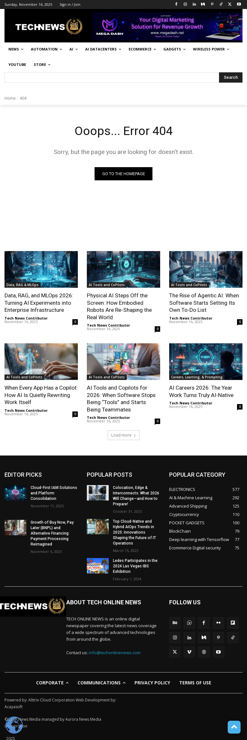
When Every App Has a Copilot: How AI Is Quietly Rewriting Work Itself (41, 394)
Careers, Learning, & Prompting (197, 377)
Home (10, 98)
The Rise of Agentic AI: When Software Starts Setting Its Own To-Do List (204, 303)
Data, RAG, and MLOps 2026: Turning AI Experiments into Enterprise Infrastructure (39, 303)
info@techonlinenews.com (115, 651)
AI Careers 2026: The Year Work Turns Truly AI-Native (201, 391)
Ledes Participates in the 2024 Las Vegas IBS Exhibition (135, 565)
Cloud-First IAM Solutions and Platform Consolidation (53, 492)
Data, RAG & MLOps (22, 285)
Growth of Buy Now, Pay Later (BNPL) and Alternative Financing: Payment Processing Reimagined (51, 532)
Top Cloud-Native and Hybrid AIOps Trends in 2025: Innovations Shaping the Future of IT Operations (134, 531)
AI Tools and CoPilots (107, 285)
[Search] (230, 77)
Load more (123, 434)
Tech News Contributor (26, 317)
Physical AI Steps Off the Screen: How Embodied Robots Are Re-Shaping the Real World (119, 306)
